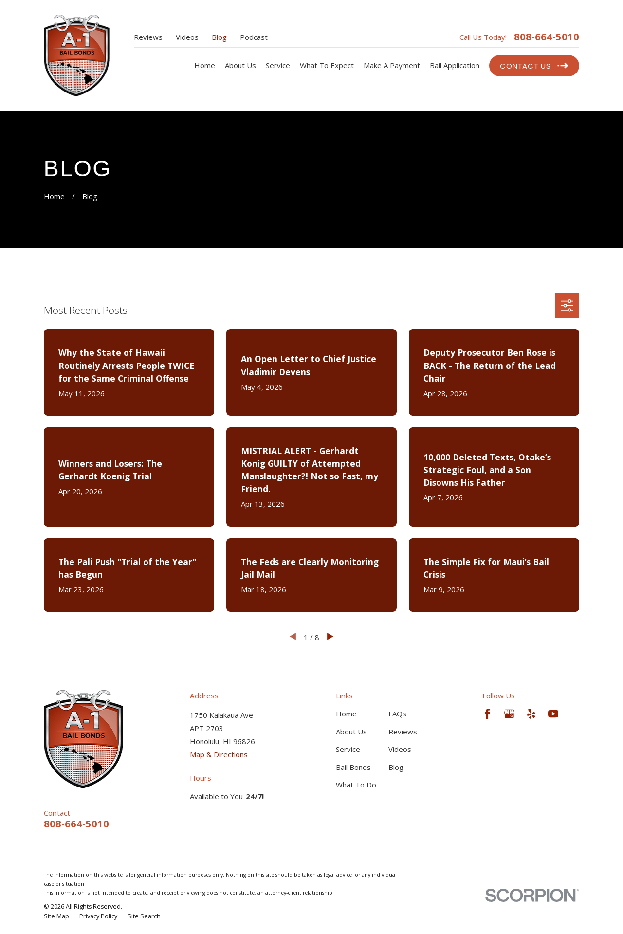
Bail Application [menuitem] (454, 65)
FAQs (397, 713)
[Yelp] (531, 714)
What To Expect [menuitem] (327, 65)
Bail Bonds (353, 767)
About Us (351, 731)
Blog (219, 37)
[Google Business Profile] (509, 714)
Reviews (148, 37)
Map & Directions (219, 754)
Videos (187, 37)
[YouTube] (553, 714)
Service (348, 749)
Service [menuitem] (278, 65)
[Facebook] (487, 714)
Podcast (254, 37)
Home (346, 713)
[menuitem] (56, 916)
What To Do (356, 784)
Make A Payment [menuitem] (392, 65)
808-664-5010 (546, 37)
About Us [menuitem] (240, 65)
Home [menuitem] (204, 65)
